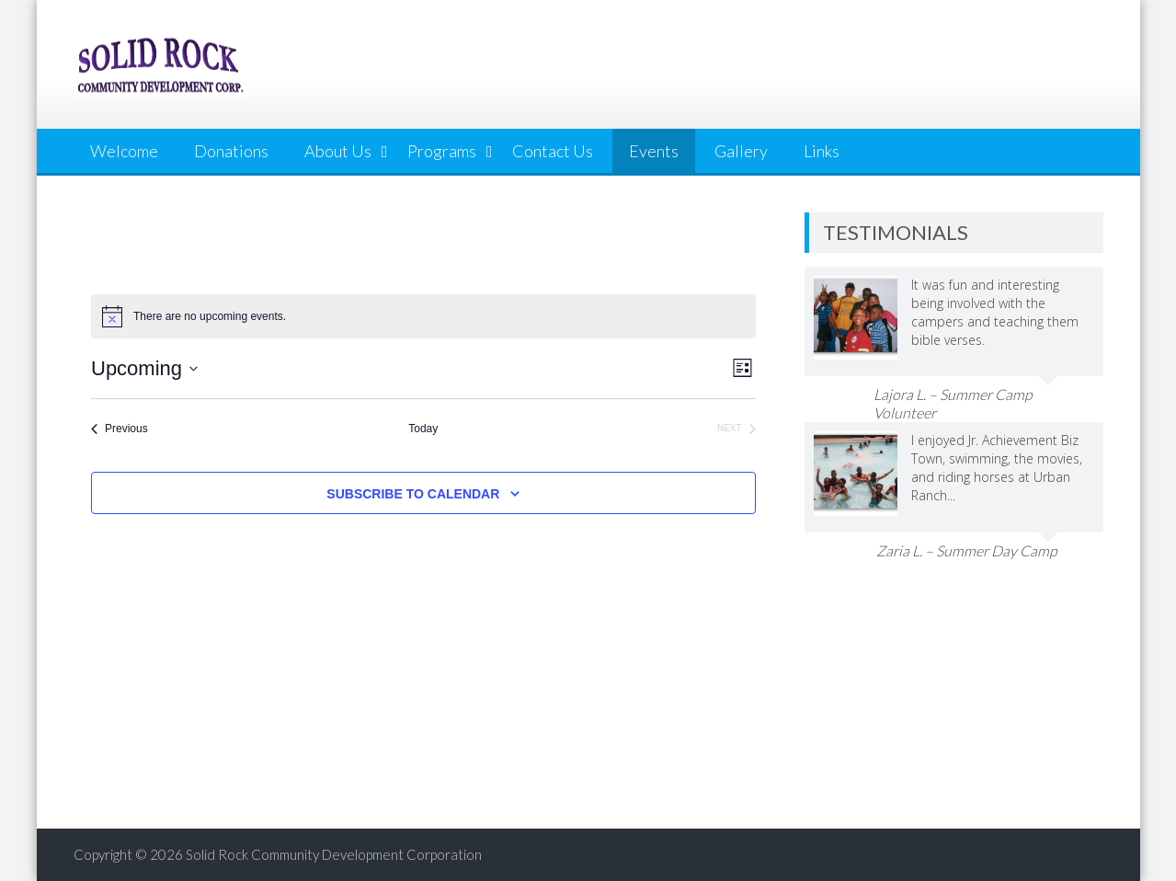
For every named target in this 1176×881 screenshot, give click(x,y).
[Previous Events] (119, 429)
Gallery (741, 151)
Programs (441, 151)
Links (821, 151)
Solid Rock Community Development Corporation (334, 854)
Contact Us (552, 151)
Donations (231, 151)
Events (654, 151)
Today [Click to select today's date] (423, 428)
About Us (337, 151)
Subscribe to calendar (412, 493)
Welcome (124, 151)
